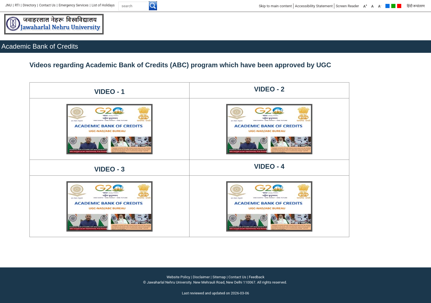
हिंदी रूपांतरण (416, 6)
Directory (29, 5)
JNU (8, 5)
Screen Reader (347, 6)
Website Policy (178, 277)
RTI (17, 5)
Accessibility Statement (314, 6)
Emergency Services (74, 5)
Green (393, 6)
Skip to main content (275, 6)
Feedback (257, 277)
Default (387, 6)
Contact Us (47, 5)
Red (399, 6)
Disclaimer (201, 277)
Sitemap (219, 277)
